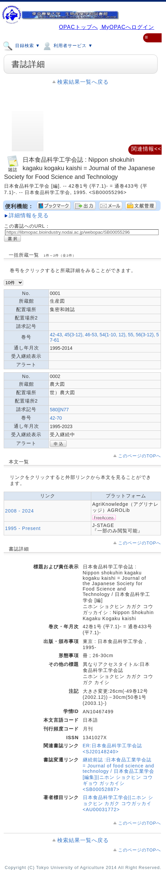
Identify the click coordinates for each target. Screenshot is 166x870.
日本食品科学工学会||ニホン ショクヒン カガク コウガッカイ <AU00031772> (118, 803)
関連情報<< (146, 149)
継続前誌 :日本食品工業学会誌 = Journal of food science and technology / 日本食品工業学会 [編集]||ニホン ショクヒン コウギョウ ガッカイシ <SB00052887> (118, 774)
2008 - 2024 (19, 511)
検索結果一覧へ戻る (83, 82)
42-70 (56, 418)
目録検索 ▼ (21, 45)
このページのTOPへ (139, 455)
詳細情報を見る (29, 215)
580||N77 (59, 409)
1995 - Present (23, 528)
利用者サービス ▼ (67, 45)
